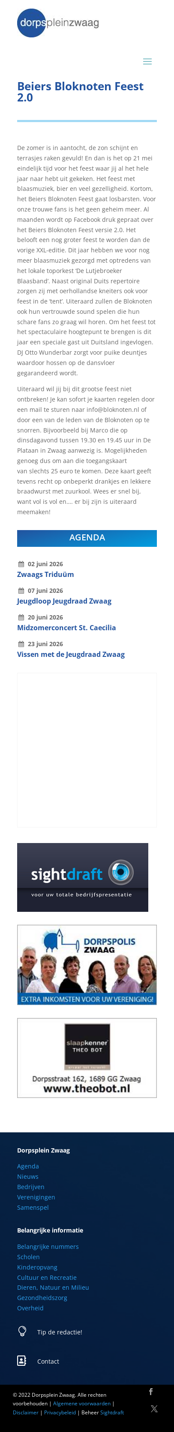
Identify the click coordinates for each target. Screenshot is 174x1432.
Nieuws (28, 1176)
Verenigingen (36, 1197)
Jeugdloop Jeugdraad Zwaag (64, 601)
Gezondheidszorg (42, 1298)
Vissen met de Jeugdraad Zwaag (71, 654)
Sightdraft (112, 1412)
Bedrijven (31, 1187)
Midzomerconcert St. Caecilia (66, 627)
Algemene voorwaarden (82, 1403)
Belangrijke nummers (48, 1246)
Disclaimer (26, 1412)
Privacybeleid (60, 1412)
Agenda (28, 1166)
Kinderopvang (37, 1267)
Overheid (30, 1308)
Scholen (28, 1257)
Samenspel (33, 1207)
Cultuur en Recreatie (47, 1277)
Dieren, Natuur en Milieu (53, 1287)
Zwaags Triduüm (45, 574)
